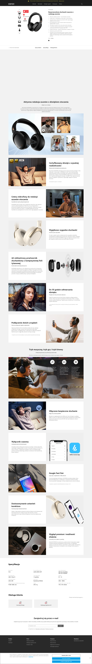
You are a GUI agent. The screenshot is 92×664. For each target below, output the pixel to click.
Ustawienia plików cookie (66, 655)
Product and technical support (75, 597)
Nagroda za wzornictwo (55, 644)
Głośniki (10, 640)
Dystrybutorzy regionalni (79, 640)
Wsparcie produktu (30, 640)
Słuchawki (10, 642)
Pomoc (60, 4)
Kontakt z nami (30, 644)
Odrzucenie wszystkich (66, 658)
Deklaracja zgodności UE (31, 642)
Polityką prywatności (49, 628)
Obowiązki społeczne (54, 646)
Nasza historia (53, 640)
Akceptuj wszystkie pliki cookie (66, 661)
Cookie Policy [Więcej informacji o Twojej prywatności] (30, 656)
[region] (46, 658)
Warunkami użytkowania (40, 628)
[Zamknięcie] (90, 658)
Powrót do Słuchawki (14, 47)
